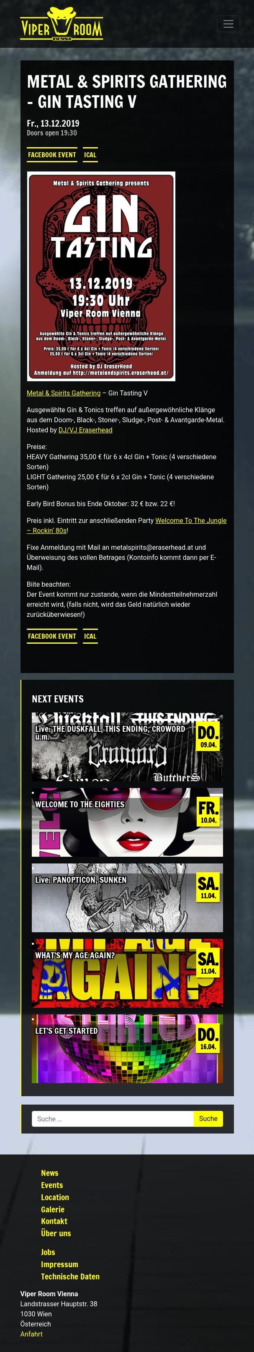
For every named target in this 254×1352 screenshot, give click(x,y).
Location (55, 1197)
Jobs (48, 1252)
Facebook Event (52, 154)
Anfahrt (32, 1334)
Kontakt (54, 1221)
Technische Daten (70, 1276)
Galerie (52, 1209)
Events (52, 1185)
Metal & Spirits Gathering (64, 393)
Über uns (56, 1233)
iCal (90, 154)
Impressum (59, 1264)
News (50, 1172)
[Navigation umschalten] (228, 24)
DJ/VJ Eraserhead (86, 430)
